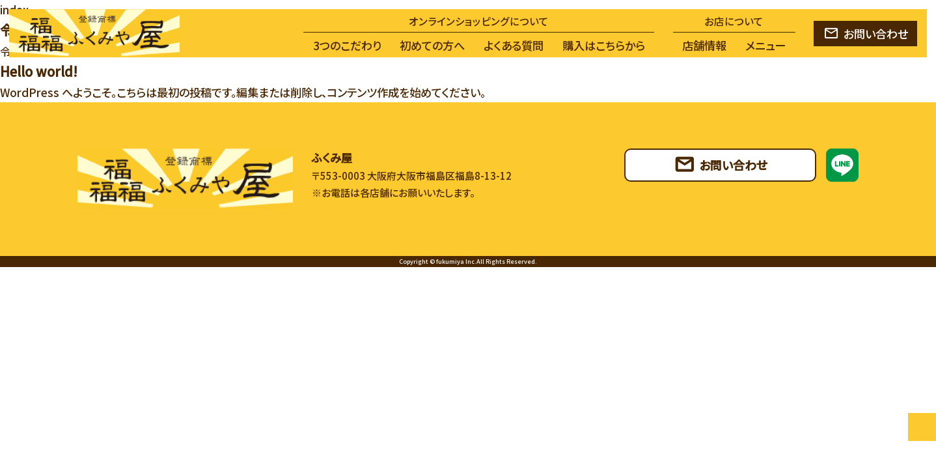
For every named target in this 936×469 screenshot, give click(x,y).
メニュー (765, 45)
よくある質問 (514, 45)
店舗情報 (704, 45)
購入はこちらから (603, 45)
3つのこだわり (347, 45)
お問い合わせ (876, 33)
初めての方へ (432, 45)
